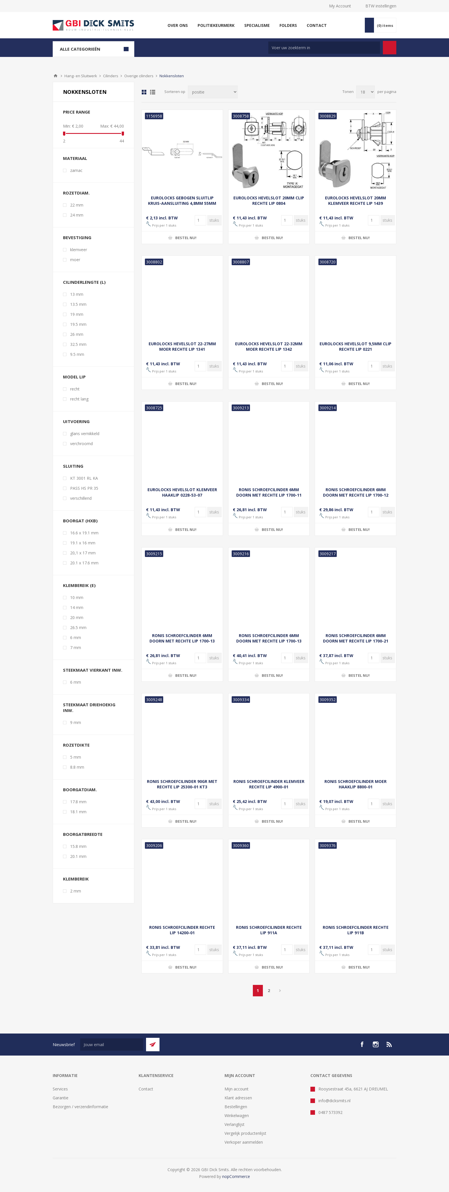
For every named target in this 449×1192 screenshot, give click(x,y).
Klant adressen (238, 1097)
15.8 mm (78, 846)
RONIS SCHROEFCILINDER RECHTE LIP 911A (269, 930)
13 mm (76, 294)
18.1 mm (78, 811)
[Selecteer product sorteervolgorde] (213, 92)
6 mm (75, 637)
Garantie (60, 1097)
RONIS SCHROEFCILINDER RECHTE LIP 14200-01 (182, 930)
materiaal (75, 158)
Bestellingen (235, 1106)
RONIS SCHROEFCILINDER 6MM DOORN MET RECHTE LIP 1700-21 (355, 638)
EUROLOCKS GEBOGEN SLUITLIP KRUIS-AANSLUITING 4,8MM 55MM (182, 200)
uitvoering (76, 421)
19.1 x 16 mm (82, 543)
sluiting (73, 466)
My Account (340, 6)
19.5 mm (78, 324)
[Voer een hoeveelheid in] (200, 220)
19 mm (76, 314)
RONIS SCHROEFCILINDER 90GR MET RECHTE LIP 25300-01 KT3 (182, 784)
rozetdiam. (76, 193)
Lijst (152, 92)
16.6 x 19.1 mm (84, 532)
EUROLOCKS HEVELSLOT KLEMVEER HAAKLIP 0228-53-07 (182, 492)
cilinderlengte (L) (84, 282)
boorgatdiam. (80, 789)
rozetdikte (76, 745)
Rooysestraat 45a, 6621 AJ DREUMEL (353, 1089)
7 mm (75, 647)
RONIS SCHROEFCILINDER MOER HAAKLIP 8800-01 (355, 784)
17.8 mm (78, 801)
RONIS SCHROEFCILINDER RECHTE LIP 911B (356, 930)
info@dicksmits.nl (334, 1100)
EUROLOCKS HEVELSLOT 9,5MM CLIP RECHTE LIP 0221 (355, 346)
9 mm (75, 722)
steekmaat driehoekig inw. (89, 707)
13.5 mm (78, 304)
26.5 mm (78, 627)
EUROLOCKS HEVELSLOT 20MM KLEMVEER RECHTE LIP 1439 (355, 200)
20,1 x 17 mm (83, 553)
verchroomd (81, 443)
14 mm (76, 607)
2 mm (75, 891)
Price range (76, 112)
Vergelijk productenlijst (245, 1133)
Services (60, 1089)
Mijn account (236, 1089)
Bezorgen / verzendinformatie (80, 1106)
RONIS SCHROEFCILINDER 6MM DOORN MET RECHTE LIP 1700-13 (182, 638)
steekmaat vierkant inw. (92, 670)
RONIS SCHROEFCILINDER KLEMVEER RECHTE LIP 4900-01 (268, 784)
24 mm (76, 215)
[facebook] (362, 1044)
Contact (146, 1089)
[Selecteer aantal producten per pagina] (365, 92)
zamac (76, 170)
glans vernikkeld (84, 433)
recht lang (79, 399)
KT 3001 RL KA (84, 478)
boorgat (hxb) (80, 520)
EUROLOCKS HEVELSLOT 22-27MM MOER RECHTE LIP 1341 (182, 346)
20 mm (76, 617)
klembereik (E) (79, 585)
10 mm (76, 597)
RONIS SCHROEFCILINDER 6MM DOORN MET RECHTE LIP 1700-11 (269, 492)
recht (75, 389)
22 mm (76, 205)
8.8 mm (77, 767)
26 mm (76, 334)
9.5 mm (77, 354)
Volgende (280, 990)
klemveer (78, 249)
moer (75, 259)
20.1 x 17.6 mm (84, 563)
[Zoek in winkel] (324, 47)
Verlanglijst (234, 1124)
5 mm (75, 757)
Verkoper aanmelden (243, 1142)
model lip (74, 377)
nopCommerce (236, 1176)
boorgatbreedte (83, 834)
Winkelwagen (236, 1115)
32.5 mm (78, 344)
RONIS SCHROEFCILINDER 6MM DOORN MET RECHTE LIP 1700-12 (355, 492)
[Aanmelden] (111, 1044)
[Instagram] (375, 1044)
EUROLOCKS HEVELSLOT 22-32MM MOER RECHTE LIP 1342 (268, 346)
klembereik (76, 879)
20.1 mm (78, 856)
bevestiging (77, 237)
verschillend (81, 498)
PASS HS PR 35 (84, 488)
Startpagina (55, 75)
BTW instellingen (380, 6)
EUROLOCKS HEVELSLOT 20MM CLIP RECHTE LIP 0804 (268, 200)
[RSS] (389, 1044)
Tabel (144, 92)
